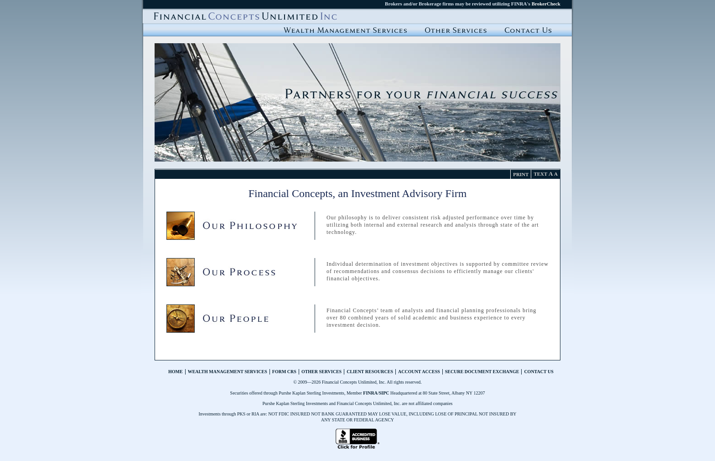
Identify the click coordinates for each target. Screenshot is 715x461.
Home (175, 371)
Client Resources (370, 371)
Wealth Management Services (345, 29)
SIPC (384, 392)
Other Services (321, 371)
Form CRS (284, 371)
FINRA (370, 392)
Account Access (419, 371)
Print (520, 174)
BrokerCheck (546, 3)
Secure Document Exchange (482, 371)
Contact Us (528, 29)
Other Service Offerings (456, 29)
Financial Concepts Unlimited (245, 16)
